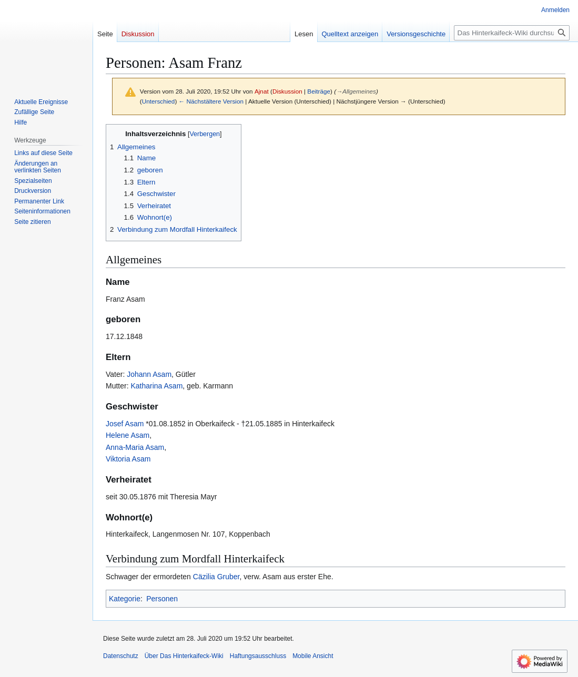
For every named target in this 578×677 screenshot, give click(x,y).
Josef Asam (125, 423)
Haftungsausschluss (258, 656)
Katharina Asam (156, 386)
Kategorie (124, 598)
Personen (162, 598)
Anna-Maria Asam (135, 447)
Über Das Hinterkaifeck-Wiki (184, 656)
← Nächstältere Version (211, 101)
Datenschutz (120, 656)
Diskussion (287, 91)
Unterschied (158, 101)
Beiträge (318, 91)
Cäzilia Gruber (216, 576)
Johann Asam (149, 374)
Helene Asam (127, 435)
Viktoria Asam (128, 459)
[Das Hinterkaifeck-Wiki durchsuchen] (512, 32)
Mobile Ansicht (312, 656)
